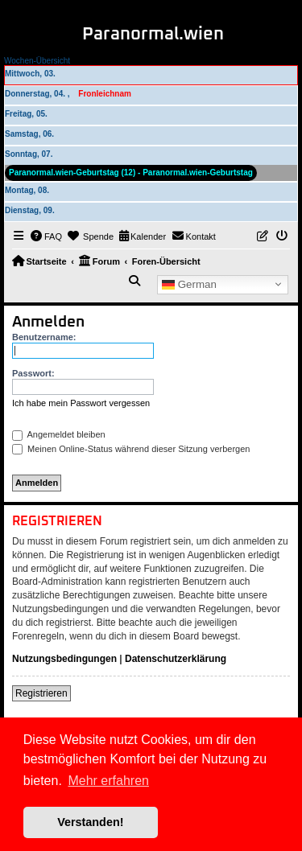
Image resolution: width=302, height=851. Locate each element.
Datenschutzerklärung (175, 658)
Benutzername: (44, 337)
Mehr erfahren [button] (108, 780)
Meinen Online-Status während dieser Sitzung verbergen (131, 449)
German (189, 284)
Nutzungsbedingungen (64, 658)
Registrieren (41, 693)
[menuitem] (47, 236)
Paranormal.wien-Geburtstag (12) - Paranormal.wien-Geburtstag (131, 172)
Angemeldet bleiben (58, 434)
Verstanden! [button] (90, 822)
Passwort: (33, 373)
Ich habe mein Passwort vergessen (81, 403)
